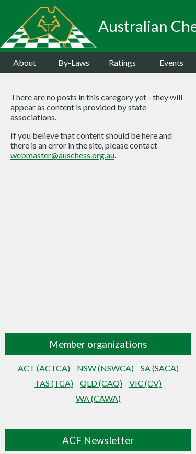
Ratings (122, 62)
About (24, 62)
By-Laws (73, 62)
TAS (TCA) (53, 383)
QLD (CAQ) (101, 383)
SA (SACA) (160, 368)
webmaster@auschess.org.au (62, 155)
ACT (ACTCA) (44, 368)
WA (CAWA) (98, 398)
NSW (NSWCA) (105, 368)
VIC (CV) (145, 383)
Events (171, 62)
